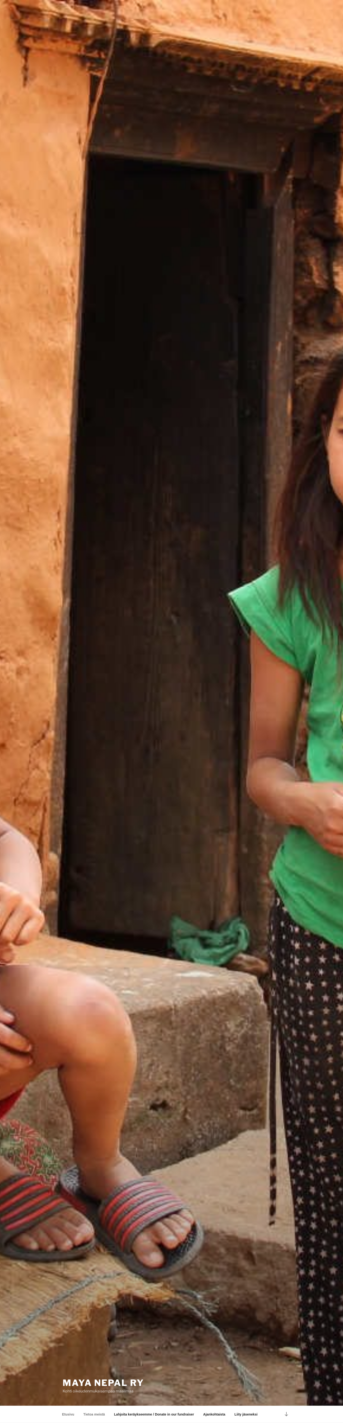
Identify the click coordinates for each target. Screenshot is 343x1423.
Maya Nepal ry (103, 1383)
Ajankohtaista (214, 1414)
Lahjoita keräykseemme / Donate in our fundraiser (154, 1414)
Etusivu (68, 1414)
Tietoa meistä (94, 1414)
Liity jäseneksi (245, 1414)
